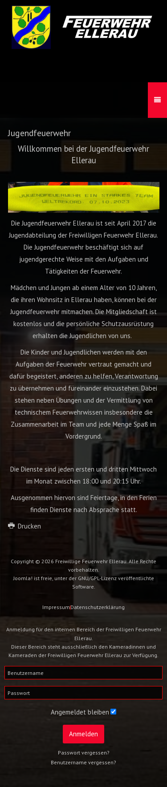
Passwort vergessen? (84, 752)
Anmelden (83, 734)
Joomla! (23, 578)
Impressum (56, 607)
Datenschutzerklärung (97, 607)
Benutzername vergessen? (83, 762)
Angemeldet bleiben (80, 712)
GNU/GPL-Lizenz (97, 578)
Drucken (24, 526)
